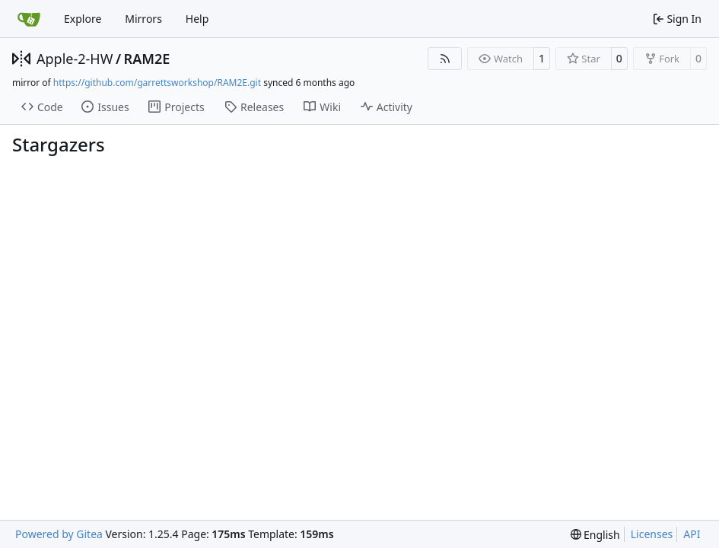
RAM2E (147, 58)
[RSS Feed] (445, 58)
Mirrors (143, 18)
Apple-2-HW (75, 58)
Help (197, 18)
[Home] (29, 19)
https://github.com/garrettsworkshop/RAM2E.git (157, 82)
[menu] (595, 534)
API (691, 534)
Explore (82, 18)
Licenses (652, 534)
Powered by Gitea (59, 534)
